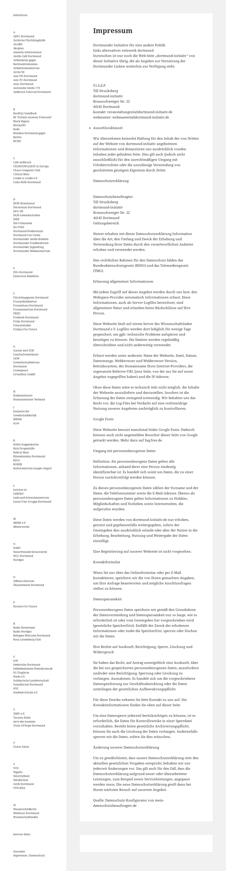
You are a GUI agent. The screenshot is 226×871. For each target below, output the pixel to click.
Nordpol (18, 560)
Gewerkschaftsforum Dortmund (26, 364)
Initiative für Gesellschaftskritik (24, 413)
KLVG (16, 460)
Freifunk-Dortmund (25, 317)
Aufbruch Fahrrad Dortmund (32, 92)
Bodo (16, 129)
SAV (15, 661)
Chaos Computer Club (26, 170)
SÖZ (15, 688)
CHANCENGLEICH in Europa (31, 166)
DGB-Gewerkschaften (26, 215)
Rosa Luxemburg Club (27, 639)
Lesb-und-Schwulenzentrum (31, 497)
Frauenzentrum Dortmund (30, 309)
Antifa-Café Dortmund (27, 56)
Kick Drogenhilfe (23, 448)
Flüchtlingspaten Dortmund (30, 297)
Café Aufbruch (22, 162)
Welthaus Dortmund (26, 813)
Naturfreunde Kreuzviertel (30, 552)
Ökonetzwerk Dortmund (28, 585)
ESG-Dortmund (22, 272)
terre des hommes (24, 721)
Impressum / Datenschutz (29, 855)
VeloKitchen (20, 780)
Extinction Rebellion (26, 276)
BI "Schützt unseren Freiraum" (32, 117)
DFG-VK (18, 211)
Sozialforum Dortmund (28, 684)
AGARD (18, 44)
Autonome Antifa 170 (26, 88)
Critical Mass (21, 174)
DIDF (16, 219)
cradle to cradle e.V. (25, 178)
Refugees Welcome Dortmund (31, 635)
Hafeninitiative (22, 395)
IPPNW (17, 419)
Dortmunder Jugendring (28, 247)
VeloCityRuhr (21, 776)
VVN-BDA (19, 788)
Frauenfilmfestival (25, 301)
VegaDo (18, 772)
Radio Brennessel (24, 627)
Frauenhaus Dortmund (28, 305)
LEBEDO (18, 494)
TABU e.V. (19, 713)
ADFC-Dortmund (23, 36)
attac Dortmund (23, 84)
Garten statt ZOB (23, 350)
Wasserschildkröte (24, 809)
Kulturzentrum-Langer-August (32, 468)
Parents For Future (25, 606)
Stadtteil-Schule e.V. (25, 692)
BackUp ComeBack (25, 113)
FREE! (17, 313)
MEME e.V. (19, 523)
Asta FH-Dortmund (25, 76)
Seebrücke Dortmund (26, 664)
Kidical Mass (21, 452)
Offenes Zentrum (23, 581)
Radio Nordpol (22, 631)
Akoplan (18, 48)
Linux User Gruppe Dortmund (32, 501)
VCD (16, 768)
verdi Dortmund (23, 784)
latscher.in (20, 490)
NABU (17, 548)
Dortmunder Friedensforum (31, 243)
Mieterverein (21, 527)
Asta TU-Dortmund (25, 80)
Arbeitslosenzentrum (26, 68)
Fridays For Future (25, 329)
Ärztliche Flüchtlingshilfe (29, 40)
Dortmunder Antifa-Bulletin (31, 239)
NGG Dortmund (23, 556)
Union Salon (21, 747)
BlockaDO (19, 125)
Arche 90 (18, 72)
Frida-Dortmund (23, 321)
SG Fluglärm (21, 672)
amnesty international (27, 52)
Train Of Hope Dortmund (29, 725)
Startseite (19, 851)
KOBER (17, 464)
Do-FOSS (18, 227)
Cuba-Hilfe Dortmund (27, 182)
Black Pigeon (21, 121)
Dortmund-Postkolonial (28, 231)
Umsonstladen (22, 325)
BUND (17, 141)
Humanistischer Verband (29, 399)
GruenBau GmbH (24, 374)
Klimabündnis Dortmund (29, 456)
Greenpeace (20, 370)
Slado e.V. (19, 676)
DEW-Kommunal (24, 203)
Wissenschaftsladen (25, 817)
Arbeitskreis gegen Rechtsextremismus (25, 62)
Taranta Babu (22, 717)
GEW (16, 358)
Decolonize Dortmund (27, 207)
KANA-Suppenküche (26, 444)
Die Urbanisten (22, 223)
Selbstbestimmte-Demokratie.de (33, 668)
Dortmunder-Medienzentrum (31, 251)
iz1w (16, 423)
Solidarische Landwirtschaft (31, 680)
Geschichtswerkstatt (25, 354)
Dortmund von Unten (26, 235)
